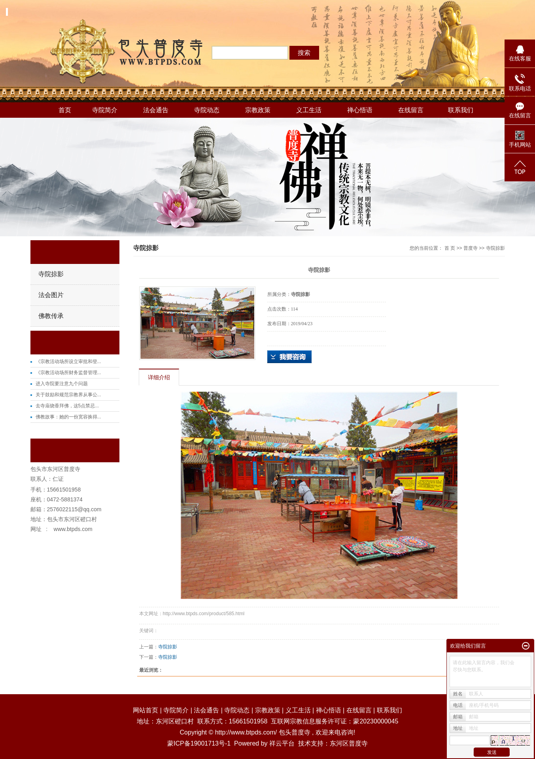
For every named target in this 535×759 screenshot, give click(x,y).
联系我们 (460, 110)
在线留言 (410, 110)
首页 (65, 110)
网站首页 (145, 710)
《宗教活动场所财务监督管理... (68, 372)
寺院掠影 (51, 274)
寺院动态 (206, 110)
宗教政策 (257, 110)
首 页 (449, 248)
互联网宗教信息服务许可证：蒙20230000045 (334, 721)
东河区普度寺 (349, 743)
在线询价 (289, 356)
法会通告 (155, 110)
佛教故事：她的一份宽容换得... (68, 417)
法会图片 (51, 295)
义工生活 (308, 110)
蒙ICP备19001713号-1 (199, 743)
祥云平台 (282, 743)
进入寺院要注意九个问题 (62, 383)
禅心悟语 (359, 110)
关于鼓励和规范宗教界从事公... (68, 394)
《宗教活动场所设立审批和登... (68, 361)
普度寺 (470, 248)
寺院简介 (104, 110)
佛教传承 (51, 316)
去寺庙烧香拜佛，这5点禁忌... (67, 406)
